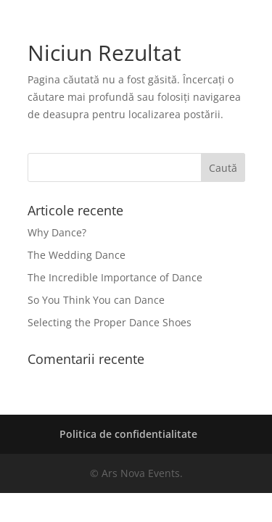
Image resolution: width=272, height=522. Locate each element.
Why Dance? (57, 232)
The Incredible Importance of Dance (115, 277)
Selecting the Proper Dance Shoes (109, 322)
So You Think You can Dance (96, 300)
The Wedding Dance (76, 255)
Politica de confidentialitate (128, 434)
